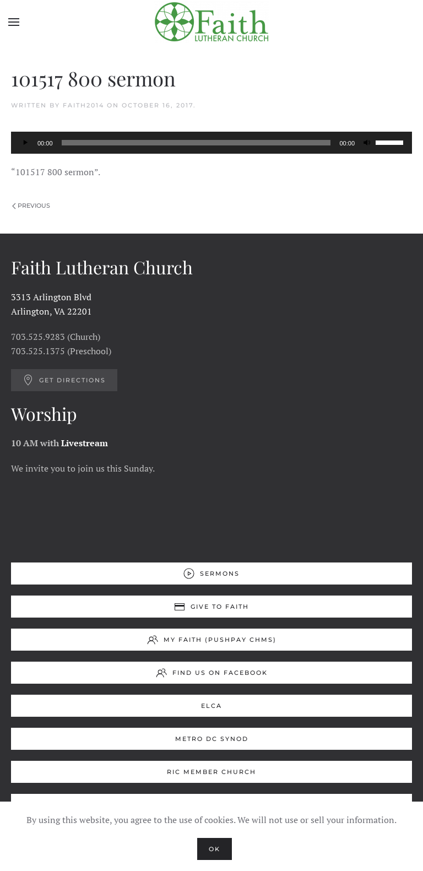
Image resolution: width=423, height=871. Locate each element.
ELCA (211, 706)
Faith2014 (83, 105)
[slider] (196, 142)
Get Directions (64, 380)
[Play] (25, 142)
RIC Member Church (211, 772)
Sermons (211, 573)
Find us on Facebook (212, 672)
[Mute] (366, 142)
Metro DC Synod (211, 739)
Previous (31, 205)
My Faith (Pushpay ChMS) (211, 639)
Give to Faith (211, 606)
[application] (211, 143)
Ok (214, 849)
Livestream (84, 443)
